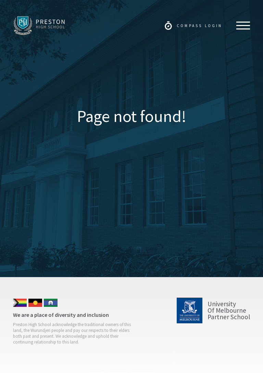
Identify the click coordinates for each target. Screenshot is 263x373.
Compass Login (200, 25)
